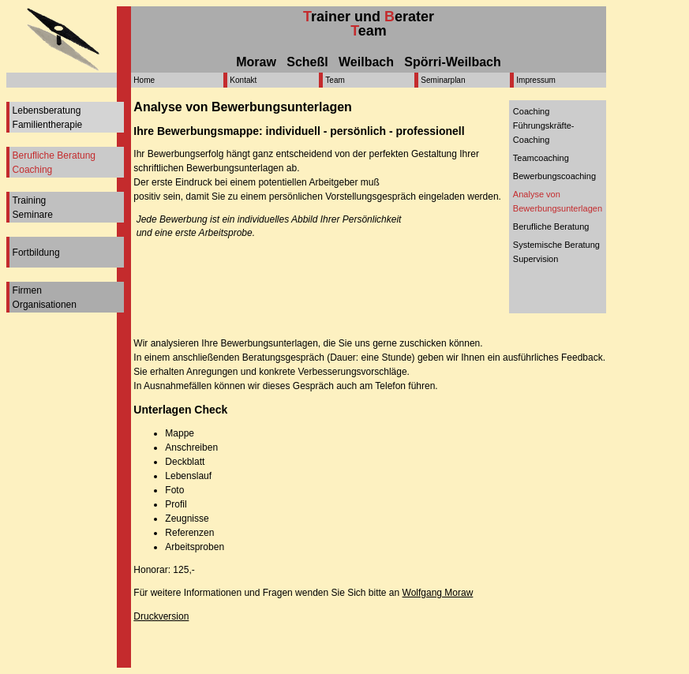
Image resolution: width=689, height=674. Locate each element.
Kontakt (243, 80)
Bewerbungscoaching (554, 176)
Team (334, 80)
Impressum (535, 80)
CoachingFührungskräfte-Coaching (544, 125)
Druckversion (161, 616)
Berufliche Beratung (551, 226)
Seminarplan (443, 80)
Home (144, 80)
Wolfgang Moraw (438, 592)
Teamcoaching (541, 158)
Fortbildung (36, 252)
